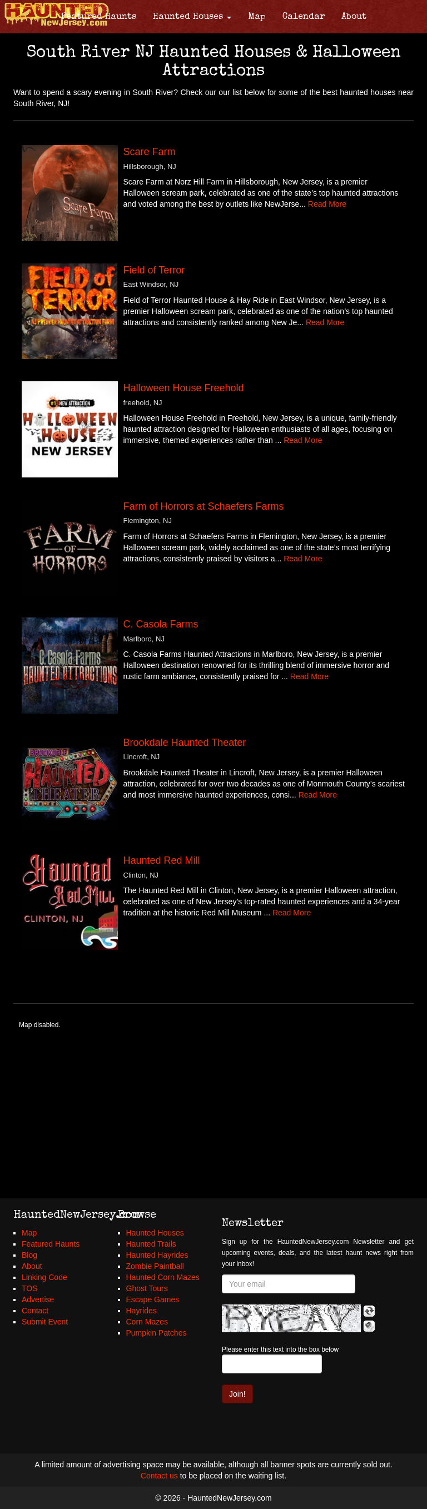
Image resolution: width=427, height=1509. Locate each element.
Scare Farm (149, 151)
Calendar (303, 17)
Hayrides (141, 1310)
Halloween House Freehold (183, 388)
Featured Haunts (98, 17)
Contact (35, 1310)
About (353, 17)
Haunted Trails (151, 1243)
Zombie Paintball (155, 1266)
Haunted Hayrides (157, 1255)
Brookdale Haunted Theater (184, 742)
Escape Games (153, 1299)
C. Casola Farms (160, 624)
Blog (29, 1255)
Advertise (38, 1299)
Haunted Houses (192, 17)
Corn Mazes (147, 1321)
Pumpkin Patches (156, 1332)
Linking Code (44, 1277)
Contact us (159, 1475)
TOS (30, 1288)
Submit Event (45, 1321)
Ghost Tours (147, 1288)
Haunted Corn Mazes (163, 1277)
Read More (327, 204)
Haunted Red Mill (161, 860)
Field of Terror (154, 270)
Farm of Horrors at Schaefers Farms (203, 506)
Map (257, 17)
